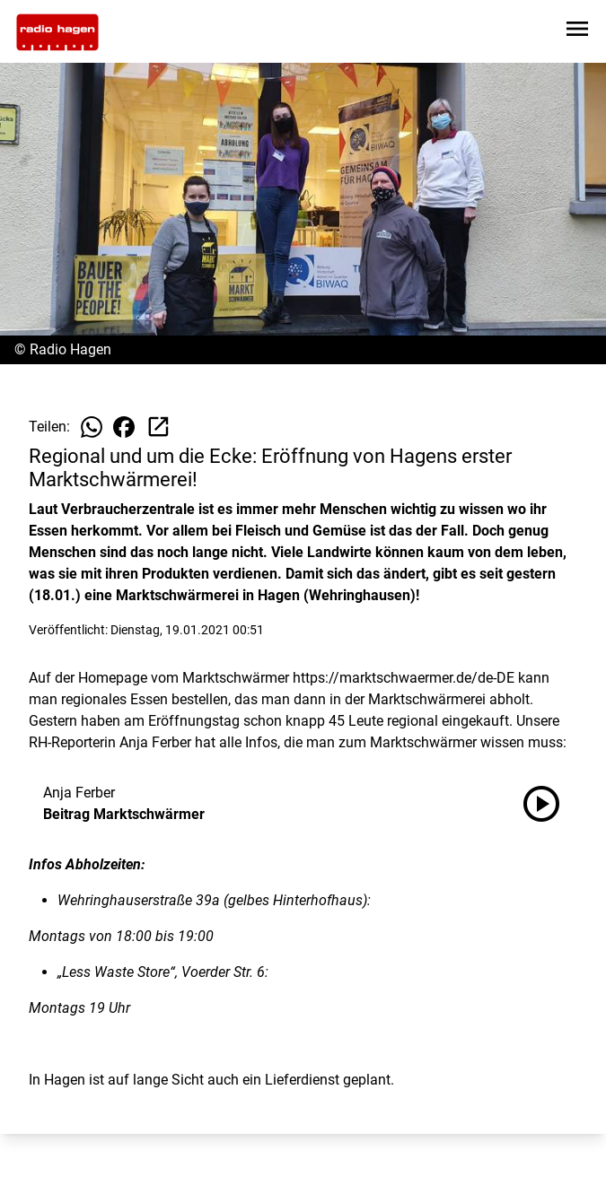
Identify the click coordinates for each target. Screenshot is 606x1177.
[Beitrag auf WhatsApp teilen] (91, 427)
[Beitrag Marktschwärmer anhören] (548, 804)
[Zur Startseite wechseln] (57, 32)
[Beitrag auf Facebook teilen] (124, 427)
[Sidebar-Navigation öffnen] (577, 31)
